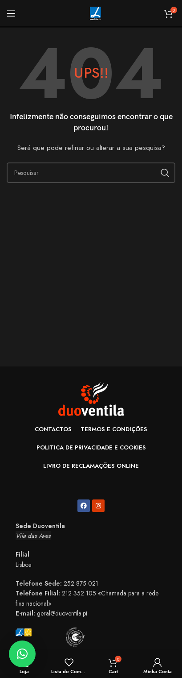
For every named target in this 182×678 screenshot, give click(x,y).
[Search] (91, 172)
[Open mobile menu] (11, 13)
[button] (22, 654)
